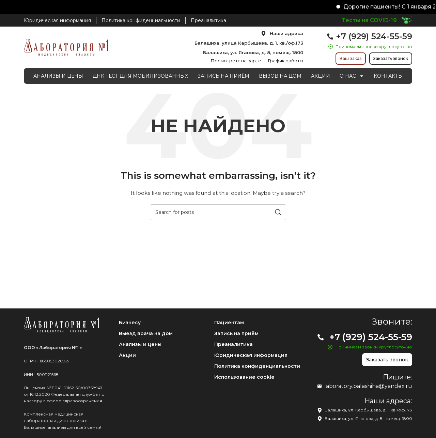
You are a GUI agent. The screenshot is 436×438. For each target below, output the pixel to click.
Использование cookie (244, 377)
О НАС (352, 76)
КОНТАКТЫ (388, 76)
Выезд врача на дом (146, 333)
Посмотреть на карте (236, 60)
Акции (127, 355)
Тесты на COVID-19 (369, 20)
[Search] (218, 212)
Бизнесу (130, 322)
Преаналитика (233, 344)
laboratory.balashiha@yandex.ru (368, 386)
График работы (285, 60)
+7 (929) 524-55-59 (374, 36)
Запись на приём (236, 333)
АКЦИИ (320, 76)
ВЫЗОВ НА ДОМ (280, 76)
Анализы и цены (140, 344)
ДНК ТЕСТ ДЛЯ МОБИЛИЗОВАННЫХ (140, 76)
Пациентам (229, 322)
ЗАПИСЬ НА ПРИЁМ (223, 76)
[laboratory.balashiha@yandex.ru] (319, 386)
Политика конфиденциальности (257, 366)
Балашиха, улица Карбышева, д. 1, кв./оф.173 (248, 43)
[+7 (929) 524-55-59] (330, 36)
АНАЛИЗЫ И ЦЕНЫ (58, 76)
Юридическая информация (250, 355)
